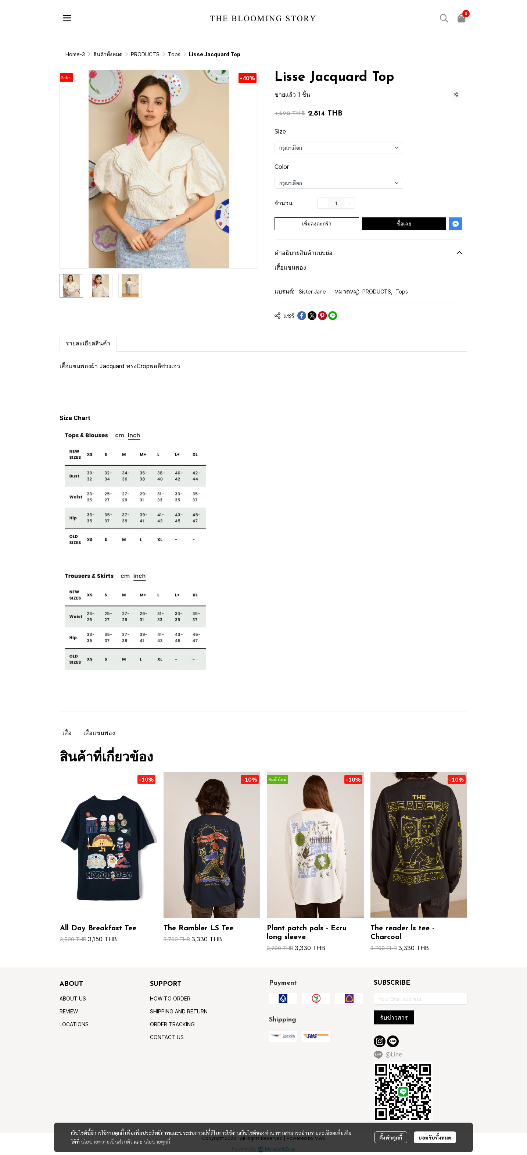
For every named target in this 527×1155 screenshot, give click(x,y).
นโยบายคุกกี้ (157, 1141)
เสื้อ (67, 732)
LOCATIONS (74, 1024)
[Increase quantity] (349, 203)
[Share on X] (312, 315)
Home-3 (75, 54)
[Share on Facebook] (301, 315)
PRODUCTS (145, 54)
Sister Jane (312, 291)
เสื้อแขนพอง (99, 732)
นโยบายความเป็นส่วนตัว (107, 1141)
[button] (444, 18)
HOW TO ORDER (170, 998)
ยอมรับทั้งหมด (435, 1137)
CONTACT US (167, 1037)
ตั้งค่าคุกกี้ (390, 1137)
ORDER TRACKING (172, 1024)
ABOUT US (73, 998)
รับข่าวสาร (394, 1017)
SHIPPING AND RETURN (179, 1011)
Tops (174, 54)
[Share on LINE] (332, 315)
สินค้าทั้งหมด (107, 54)
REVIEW (69, 1011)
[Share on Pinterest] (322, 315)
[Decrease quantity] (323, 203)
